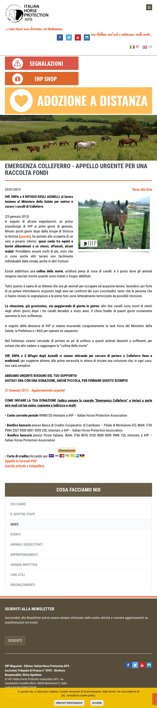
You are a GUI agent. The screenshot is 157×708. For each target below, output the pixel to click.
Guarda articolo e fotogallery (24, 466)
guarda (25, 236)
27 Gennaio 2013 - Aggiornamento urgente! (35, 390)
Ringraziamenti (22, 585)
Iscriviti (15, 640)
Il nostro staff (22, 514)
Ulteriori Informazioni (69, 702)
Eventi (15, 534)
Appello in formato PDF (21, 461)
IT (134, 47)
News (14, 524)
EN (147, 47)
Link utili (17, 575)
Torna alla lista (142, 189)
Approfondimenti (24, 555)
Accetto (97, 702)
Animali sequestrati (26, 544)
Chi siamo (18, 504)
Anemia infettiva (23, 565)
